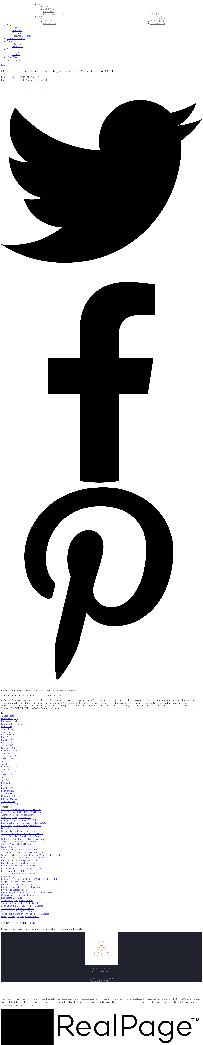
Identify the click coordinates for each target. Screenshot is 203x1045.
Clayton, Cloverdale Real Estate (16, 844)
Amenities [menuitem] (48, 9)
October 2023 (8, 801)
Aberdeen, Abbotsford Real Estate (17, 814)
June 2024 (6, 780)
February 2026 (8, 742)
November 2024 (9, 766)
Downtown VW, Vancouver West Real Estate (22, 857)
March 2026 (7, 739)
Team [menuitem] (46, 6)
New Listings (7, 726)
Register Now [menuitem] (157, 23)
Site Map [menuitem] (47, 21)
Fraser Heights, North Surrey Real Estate (30, 79)
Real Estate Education (11, 897)
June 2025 (6, 764)
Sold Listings (7, 731)
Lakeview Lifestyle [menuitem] (48, 16)
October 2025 (8, 753)
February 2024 (8, 790)
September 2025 (9, 755)
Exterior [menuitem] (161, 16)
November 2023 (9, 798)
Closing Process (8, 846)
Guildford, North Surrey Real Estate (18, 873)
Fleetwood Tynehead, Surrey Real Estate (21, 865)
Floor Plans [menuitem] (49, 23)
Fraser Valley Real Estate (13, 871)
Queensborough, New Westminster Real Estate (24, 895)
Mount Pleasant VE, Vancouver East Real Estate (24, 887)
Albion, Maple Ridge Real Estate (16, 817)
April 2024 (6, 785)
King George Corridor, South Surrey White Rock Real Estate (29, 879)
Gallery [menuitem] (154, 14)
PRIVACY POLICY (31, 1005)
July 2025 (5, 761)
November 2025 (9, 750)
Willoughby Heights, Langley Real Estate (20, 916)
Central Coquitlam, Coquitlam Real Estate (21, 836)
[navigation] (101, 42)
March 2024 (7, 788)
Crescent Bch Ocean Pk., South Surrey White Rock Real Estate (31, 854)
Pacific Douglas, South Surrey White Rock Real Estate (26, 892)
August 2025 (7, 758)
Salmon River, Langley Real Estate (17, 900)
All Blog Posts (7, 715)
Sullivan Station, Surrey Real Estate (17, 908)
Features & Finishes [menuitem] (53, 14)
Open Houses (8, 729)
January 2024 (7, 793)
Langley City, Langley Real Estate (16, 881)
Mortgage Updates (10, 721)
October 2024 (8, 769)
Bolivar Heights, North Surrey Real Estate (21, 825)
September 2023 (9, 804)
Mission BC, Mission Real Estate (16, 884)
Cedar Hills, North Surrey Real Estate (19, 830)
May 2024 (6, 782)
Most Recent (7, 737)
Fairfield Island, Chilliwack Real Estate (19, 863)
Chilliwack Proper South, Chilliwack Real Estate (23, 838)
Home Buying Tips (9, 718)
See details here (67, 690)
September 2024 (9, 772)
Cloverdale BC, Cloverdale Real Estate (19, 849)
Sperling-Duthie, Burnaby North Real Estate (22, 905)
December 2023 (9, 796)
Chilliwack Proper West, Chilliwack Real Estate (23, 841)
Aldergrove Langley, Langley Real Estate (20, 820)
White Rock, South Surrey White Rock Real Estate (25, 913)
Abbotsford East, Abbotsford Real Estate (21, 809)
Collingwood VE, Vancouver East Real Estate (22, 852)
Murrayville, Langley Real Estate (16, 889)
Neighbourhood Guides (12, 723)
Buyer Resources (9, 828)
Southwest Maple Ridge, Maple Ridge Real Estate (24, 903)
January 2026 (7, 745)
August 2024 (7, 774)
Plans (41, 18)
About (41, 4)
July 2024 (5, 777)
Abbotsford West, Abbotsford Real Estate (21, 812)
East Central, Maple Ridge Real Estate (19, 860)
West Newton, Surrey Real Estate (17, 911)
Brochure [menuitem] (48, 11)
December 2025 (9, 747)
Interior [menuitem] (160, 18)
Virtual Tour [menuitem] (157, 21)
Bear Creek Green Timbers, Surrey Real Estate (23, 822)
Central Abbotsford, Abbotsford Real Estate (22, 833)
